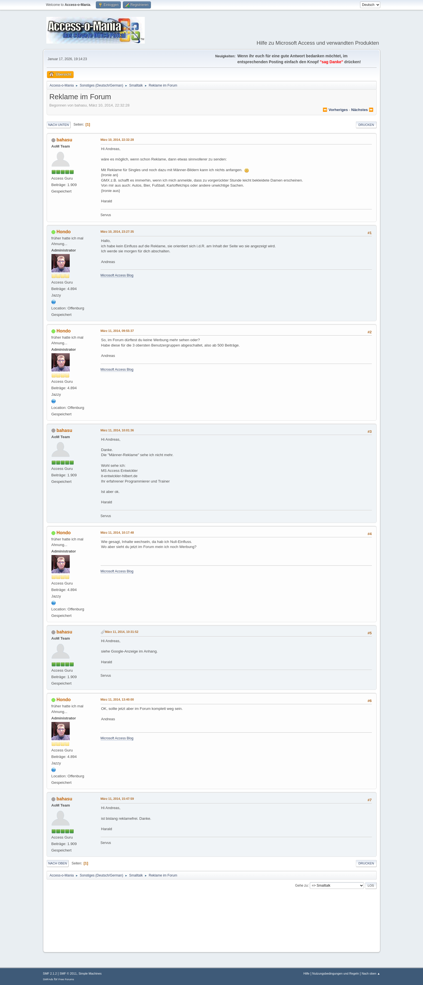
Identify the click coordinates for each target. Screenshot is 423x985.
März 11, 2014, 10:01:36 (117, 430)
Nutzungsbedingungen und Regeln (335, 973)
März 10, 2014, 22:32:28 (117, 139)
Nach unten (58, 124)
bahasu (64, 139)
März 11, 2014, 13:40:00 (117, 699)
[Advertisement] (212, 930)
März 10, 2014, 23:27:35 (117, 231)
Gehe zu (301, 885)
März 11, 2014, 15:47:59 (117, 798)
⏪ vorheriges (335, 110)
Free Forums (66, 979)
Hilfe (306, 973)
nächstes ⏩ (362, 110)
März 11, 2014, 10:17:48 (117, 532)
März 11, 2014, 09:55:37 (117, 330)
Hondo (63, 231)
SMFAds (48, 979)
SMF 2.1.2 (50, 973)
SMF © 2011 (68, 973)
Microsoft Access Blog (117, 275)
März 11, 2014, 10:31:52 (122, 631)
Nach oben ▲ (371, 973)
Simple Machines (89, 973)
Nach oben (57, 863)
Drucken (366, 124)
